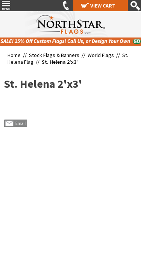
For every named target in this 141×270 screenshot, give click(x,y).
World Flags (101, 55)
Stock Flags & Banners (54, 55)
